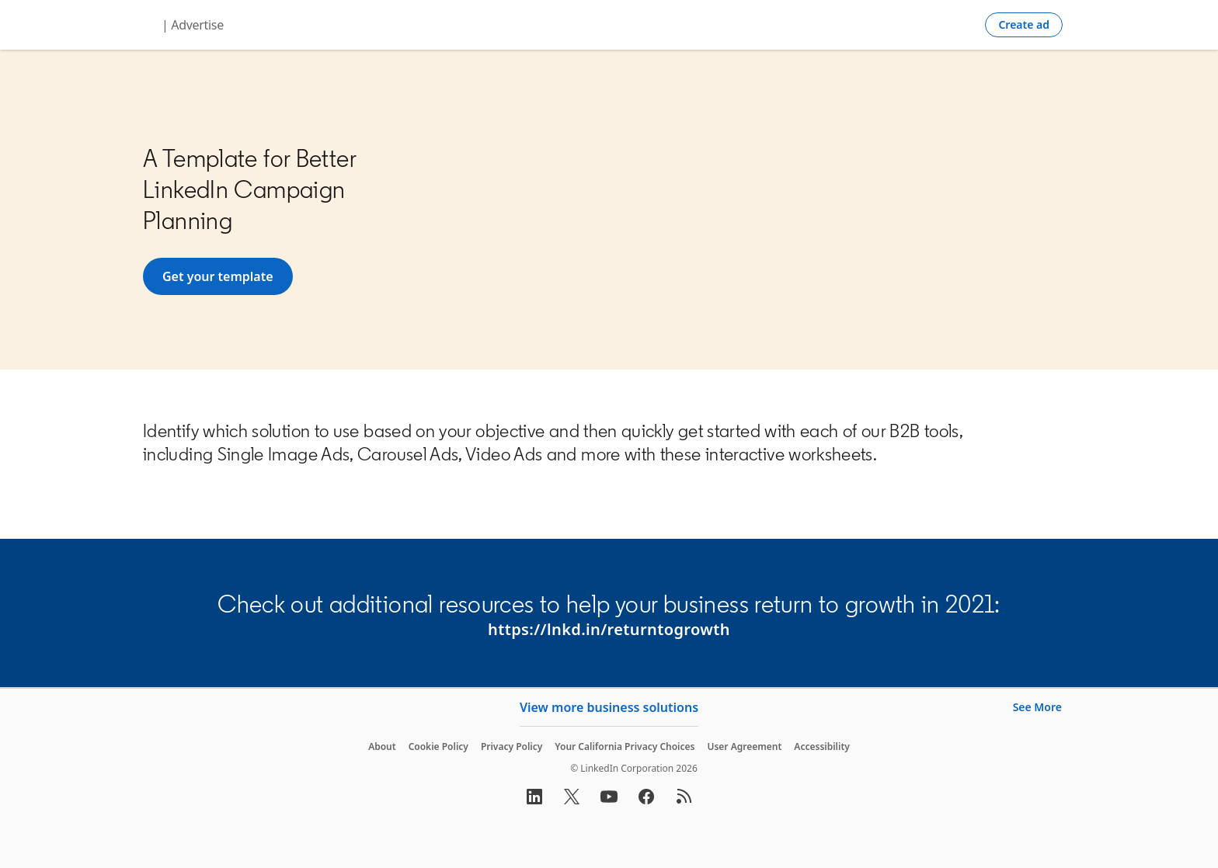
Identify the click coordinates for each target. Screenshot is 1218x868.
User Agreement (744, 746)
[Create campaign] (1024, 24)
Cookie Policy (438, 746)
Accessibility (822, 746)
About (382, 746)
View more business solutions (609, 707)
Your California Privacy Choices (624, 746)
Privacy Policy (511, 746)
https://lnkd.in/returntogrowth (609, 629)
